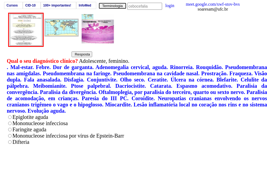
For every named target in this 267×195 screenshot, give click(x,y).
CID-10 (30, 5)
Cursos (12, 5)
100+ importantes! (57, 5)
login (169, 5)
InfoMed (85, 5)
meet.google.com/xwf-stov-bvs (213, 4)
